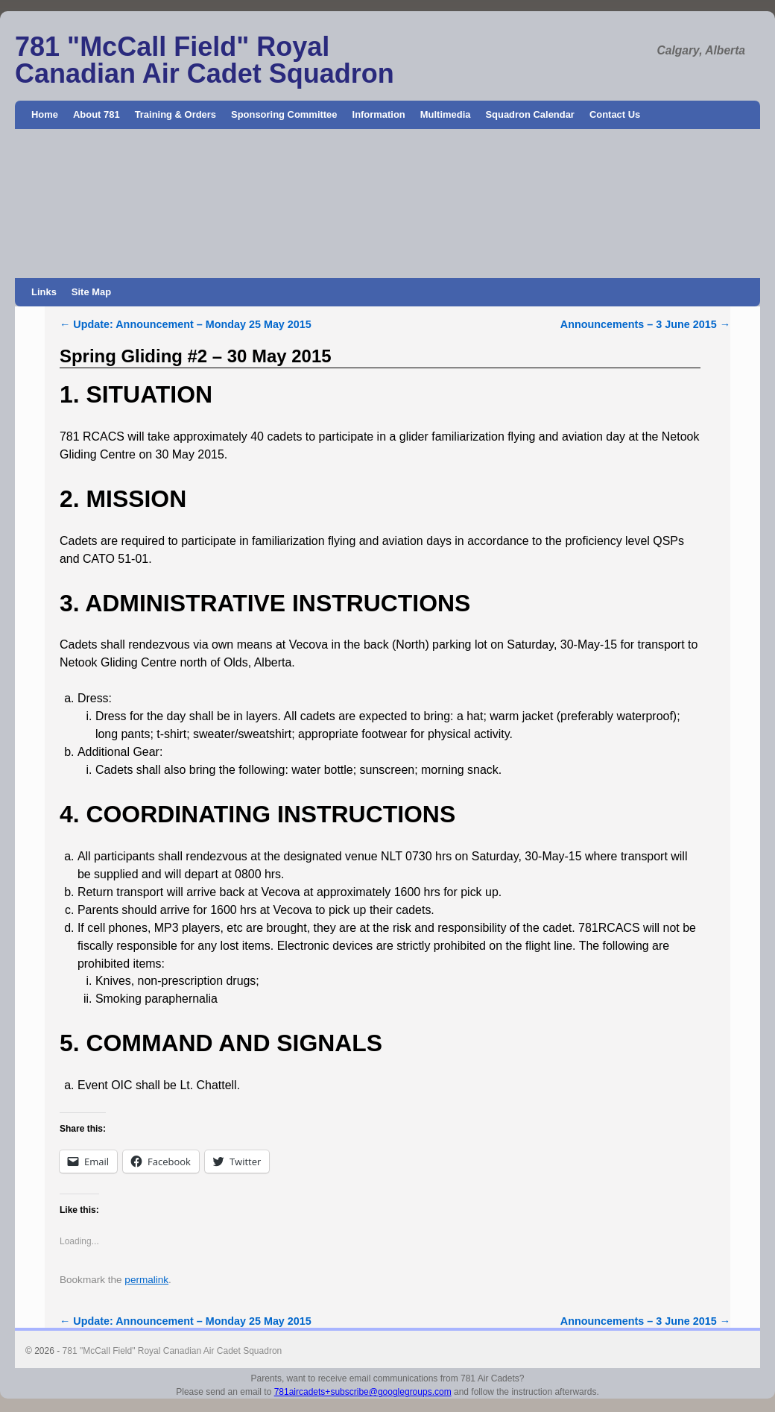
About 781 (96, 114)
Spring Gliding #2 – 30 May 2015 (196, 356)
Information (378, 114)
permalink (146, 1279)
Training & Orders (175, 114)
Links (44, 291)
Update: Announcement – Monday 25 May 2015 (185, 324)
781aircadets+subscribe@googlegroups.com (363, 1392)
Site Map (91, 291)
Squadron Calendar (529, 114)
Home (44, 114)
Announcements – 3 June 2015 (645, 324)
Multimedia (445, 114)
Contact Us (614, 114)
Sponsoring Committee (284, 114)
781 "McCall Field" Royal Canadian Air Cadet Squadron (204, 60)
